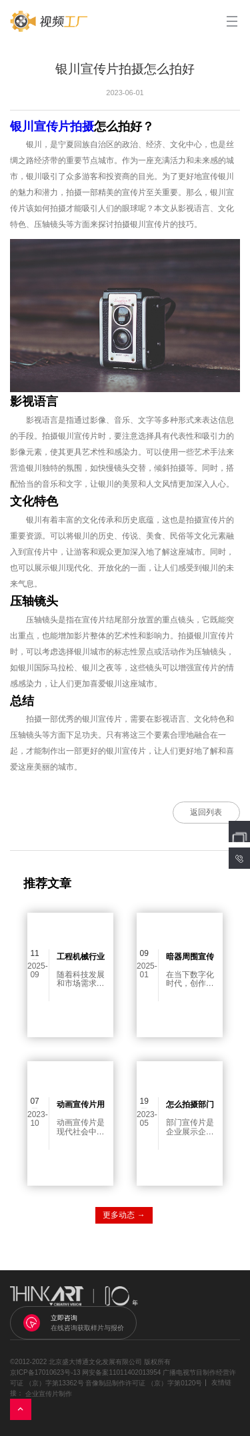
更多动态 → (124, 1215)
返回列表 (206, 812)
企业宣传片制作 (48, 1393)
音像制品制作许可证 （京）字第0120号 (143, 1383)
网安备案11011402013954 (121, 1372)
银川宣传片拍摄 (52, 126)
